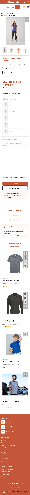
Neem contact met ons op (11, 73)
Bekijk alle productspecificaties (11, 93)
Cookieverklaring (6, 471)
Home (2, 13)
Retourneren (4, 461)
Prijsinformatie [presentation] (15, 210)
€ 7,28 (6, 367)
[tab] (15, 210)
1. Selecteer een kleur (10, 99)
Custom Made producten (8, 445)
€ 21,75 (6, 408)
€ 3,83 (6, 286)
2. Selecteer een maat (10, 139)
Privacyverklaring (6, 474)
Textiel (8, 13)
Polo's (13, 13)
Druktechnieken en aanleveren (9, 448)
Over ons (3, 440)
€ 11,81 (6, 327)
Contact (3, 456)
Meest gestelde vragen (7, 443)
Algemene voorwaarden (7, 469)
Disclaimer (4, 476)
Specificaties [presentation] (15, 220)
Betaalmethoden (6, 458)
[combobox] (8, 7)
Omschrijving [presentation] (15, 215)
